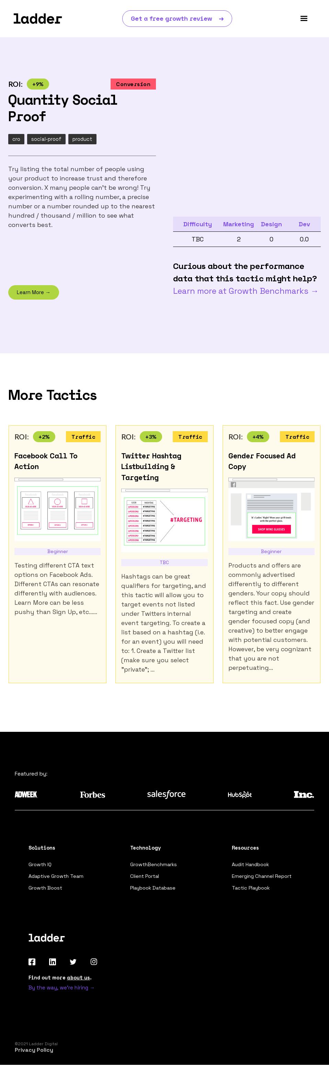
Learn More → (33, 294)
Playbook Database (154, 891)
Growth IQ (41, 866)
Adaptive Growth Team (57, 879)
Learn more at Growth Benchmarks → (246, 292)
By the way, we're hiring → (62, 992)
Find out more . (60, 981)
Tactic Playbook (252, 891)
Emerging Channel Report (263, 879)
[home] (37, 18)
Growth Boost (46, 891)
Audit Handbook (251, 866)
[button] (304, 18)
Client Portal (145, 879)
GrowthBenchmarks (154, 866)
